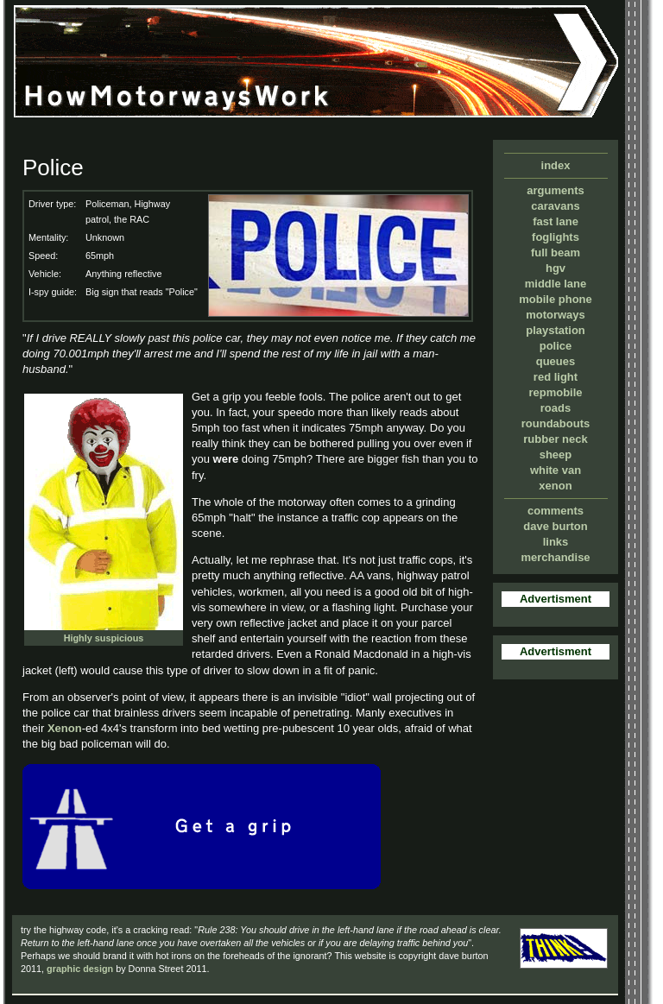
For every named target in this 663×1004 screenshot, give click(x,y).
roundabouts (555, 423)
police (556, 345)
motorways (555, 314)
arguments (555, 190)
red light (556, 376)
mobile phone (555, 299)
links (556, 541)
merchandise (555, 557)
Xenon (64, 728)
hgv (555, 268)
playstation (555, 330)
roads (555, 407)
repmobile (555, 392)
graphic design (80, 968)
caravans (555, 205)
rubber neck (555, 439)
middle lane (556, 283)
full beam (555, 252)
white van (555, 470)
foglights (555, 236)
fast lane (555, 221)
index (556, 165)
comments (555, 510)
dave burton (555, 526)
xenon (555, 485)
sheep (556, 454)
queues (556, 361)
